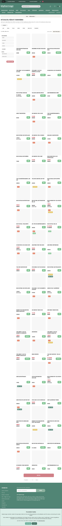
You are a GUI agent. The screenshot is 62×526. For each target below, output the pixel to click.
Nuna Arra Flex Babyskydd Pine (52, 135)
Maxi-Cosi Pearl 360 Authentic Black (23, 200)
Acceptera (34, 523)
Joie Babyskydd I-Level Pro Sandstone (54, 70)
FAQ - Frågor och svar (6, 496)
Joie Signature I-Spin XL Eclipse (37, 113)
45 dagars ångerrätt (33, 1)
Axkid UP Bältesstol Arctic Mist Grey (23, 400)
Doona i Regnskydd (35, 354)
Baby (17, 10)
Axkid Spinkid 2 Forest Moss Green (38, 245)
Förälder (34, 10)
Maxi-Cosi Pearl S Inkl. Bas (52, 224)
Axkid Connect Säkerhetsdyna (52, 310)
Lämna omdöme (5, 490)
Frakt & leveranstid (5, 498)
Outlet (3, 12)
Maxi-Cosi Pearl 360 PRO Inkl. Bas (38, 443)
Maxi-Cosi (30, 28)
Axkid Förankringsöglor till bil (53, 465)
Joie (3, 28)
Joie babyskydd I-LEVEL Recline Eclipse (23, 245)
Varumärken (18, 12)
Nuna (8, 28)
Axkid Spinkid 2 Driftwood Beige (52, 245)
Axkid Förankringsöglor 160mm (53, 92)
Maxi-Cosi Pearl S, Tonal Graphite (22, 224)
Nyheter (58, 12)
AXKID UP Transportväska (20, 113)
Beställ (58, 358)
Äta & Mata (23, 10)
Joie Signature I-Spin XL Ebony (37, 156)
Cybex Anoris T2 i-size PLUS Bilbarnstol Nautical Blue (21, 355)
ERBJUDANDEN (55, 10)
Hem (27, 16)
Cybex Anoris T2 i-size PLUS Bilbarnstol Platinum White (21, 332)
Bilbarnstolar (32, 16)
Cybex (24, 28)
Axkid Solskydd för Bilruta (21, 376)
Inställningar (28, 523)
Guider (3, 500)
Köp (28, 95)
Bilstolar (11, 10)
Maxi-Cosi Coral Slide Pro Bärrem (22, 156)
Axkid (18, 28)
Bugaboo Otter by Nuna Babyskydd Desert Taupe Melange (38, 421)
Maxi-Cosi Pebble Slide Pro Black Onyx (54, 267)
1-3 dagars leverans (11, 1)
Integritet (3, 503)
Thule (13, 28)
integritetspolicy (41, 520)
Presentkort (52, 12)
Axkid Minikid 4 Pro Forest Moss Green (39, 48)
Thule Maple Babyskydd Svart (21, 267)
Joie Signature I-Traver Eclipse (37, 310)
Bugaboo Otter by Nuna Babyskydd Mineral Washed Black (22, 310)
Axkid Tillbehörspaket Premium (53, 400)
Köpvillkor (4, 507)
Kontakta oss (4, 505)
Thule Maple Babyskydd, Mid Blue (38, 92)
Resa (29, 10)
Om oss (3, 492)
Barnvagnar (4, 10)
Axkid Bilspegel (34, 465)
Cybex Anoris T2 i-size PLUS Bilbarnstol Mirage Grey (52, 332)
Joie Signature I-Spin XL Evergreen (38, 135)
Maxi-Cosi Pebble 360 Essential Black (23, 135)
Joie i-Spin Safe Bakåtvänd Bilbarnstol (39, 224)
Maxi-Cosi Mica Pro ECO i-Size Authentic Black (52, 157)
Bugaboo (36, 28)
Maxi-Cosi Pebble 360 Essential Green (23, 288)
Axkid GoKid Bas (34, 332)
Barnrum (41, 10)
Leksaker (48, 10)
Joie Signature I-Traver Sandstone (22, 465)
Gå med (40, 490)
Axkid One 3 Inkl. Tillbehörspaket (53, 288)
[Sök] (30, 6)
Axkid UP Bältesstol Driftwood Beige (53, 443)
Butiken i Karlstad (5, 494)
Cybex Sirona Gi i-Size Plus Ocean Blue (38, 267)
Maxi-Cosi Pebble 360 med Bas (21, 92)
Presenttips (10, 12)
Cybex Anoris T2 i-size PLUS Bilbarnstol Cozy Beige (36, 71)
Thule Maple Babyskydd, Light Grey (38, 178)
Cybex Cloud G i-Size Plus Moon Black (38, 400)
